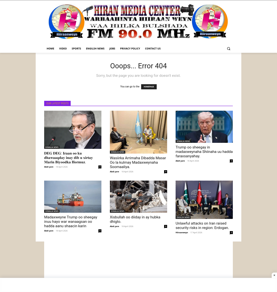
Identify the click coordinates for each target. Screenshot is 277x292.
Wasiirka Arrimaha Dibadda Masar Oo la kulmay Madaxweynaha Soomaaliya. (138, 162)
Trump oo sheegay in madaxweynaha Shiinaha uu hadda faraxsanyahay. (204, 151)
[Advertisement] (138, 266)
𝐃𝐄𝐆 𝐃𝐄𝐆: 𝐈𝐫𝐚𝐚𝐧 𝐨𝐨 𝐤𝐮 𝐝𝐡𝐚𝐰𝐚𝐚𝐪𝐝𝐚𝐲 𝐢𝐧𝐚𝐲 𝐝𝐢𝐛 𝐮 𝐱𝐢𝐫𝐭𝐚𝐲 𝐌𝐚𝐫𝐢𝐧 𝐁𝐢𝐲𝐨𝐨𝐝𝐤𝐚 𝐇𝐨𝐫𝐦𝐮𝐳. (68, 157)
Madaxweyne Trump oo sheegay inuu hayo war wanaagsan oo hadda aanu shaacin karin (70, 221)
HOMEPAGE (149, 87)
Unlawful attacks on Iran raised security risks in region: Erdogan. (202, 225)
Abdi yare (48, 166)
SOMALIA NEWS (51, 147)
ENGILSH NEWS (183, 217)
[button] (228, 48)
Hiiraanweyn (182, 232)
